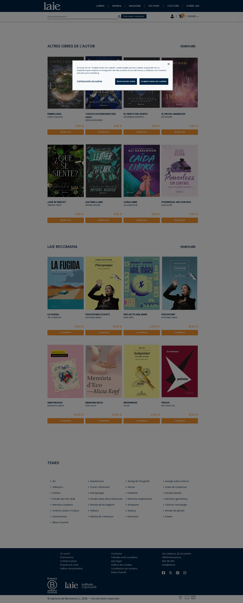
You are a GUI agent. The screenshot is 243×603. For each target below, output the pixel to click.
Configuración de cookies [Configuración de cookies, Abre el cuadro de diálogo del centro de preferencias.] (89, 81)
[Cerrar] (168, 64)
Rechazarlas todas (126, 81)
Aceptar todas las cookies (154, 81)
